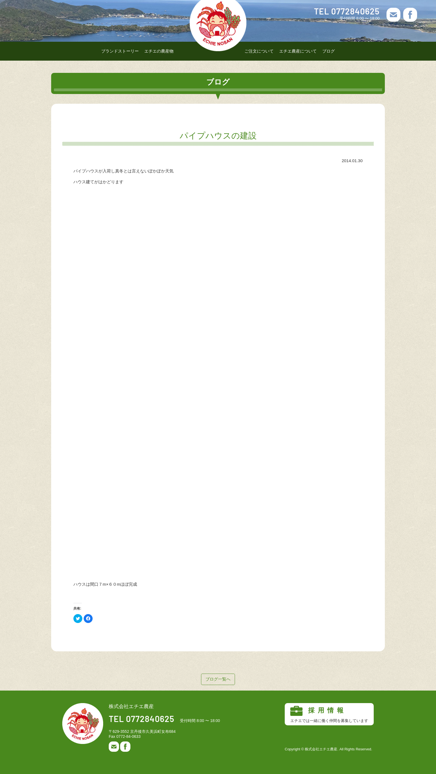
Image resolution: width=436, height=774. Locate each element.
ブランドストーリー (120, 51)
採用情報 (329, 714)
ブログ (328, 51)
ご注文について (259, 51)
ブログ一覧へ (218, 679)
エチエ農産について (298, 51)
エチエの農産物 (159, 51)
